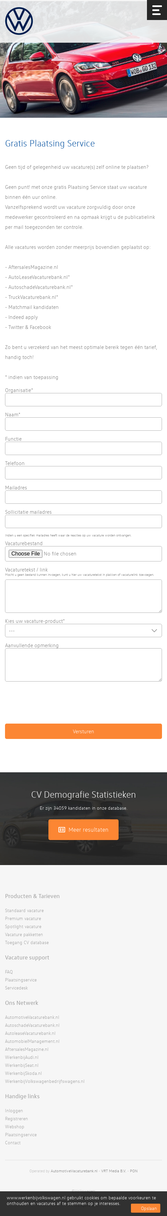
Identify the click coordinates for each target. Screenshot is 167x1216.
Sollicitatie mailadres (28, 512)
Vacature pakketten (24, 934)
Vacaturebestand (24, 543)
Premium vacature (23, 918)
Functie (13, 439)
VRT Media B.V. (113, 1170)
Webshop (14, 1126)
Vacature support (27, 957)
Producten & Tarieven (32, 895)
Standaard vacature (24, 910)
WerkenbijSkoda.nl (23, 1073)
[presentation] (56, 706)
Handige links (22, 1096)
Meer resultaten (88, 829)
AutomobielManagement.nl (32, 1041)
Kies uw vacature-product (35, 621)
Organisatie (19, 390)
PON (134, 1170)
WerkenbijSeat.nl (21, 1065)
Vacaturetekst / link (26, 569)
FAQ (9, 971)
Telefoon (15, 463)
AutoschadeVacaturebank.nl (32, 1025)
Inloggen (14, 1110)
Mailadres (16, 487)
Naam (12, 414)
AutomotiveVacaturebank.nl (32, 1017)
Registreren (16, 1118)
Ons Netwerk (21, 1002)
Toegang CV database (27, 942)
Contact (13, 1142)
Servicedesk (16, 987)
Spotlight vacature (23, 926)
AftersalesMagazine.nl (26, 1049)
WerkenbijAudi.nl (21, 1057)
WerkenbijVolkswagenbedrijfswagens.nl (45, 1081)
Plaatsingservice (21, 979)
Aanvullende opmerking (32, 645)
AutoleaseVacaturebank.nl (30, 1033)
